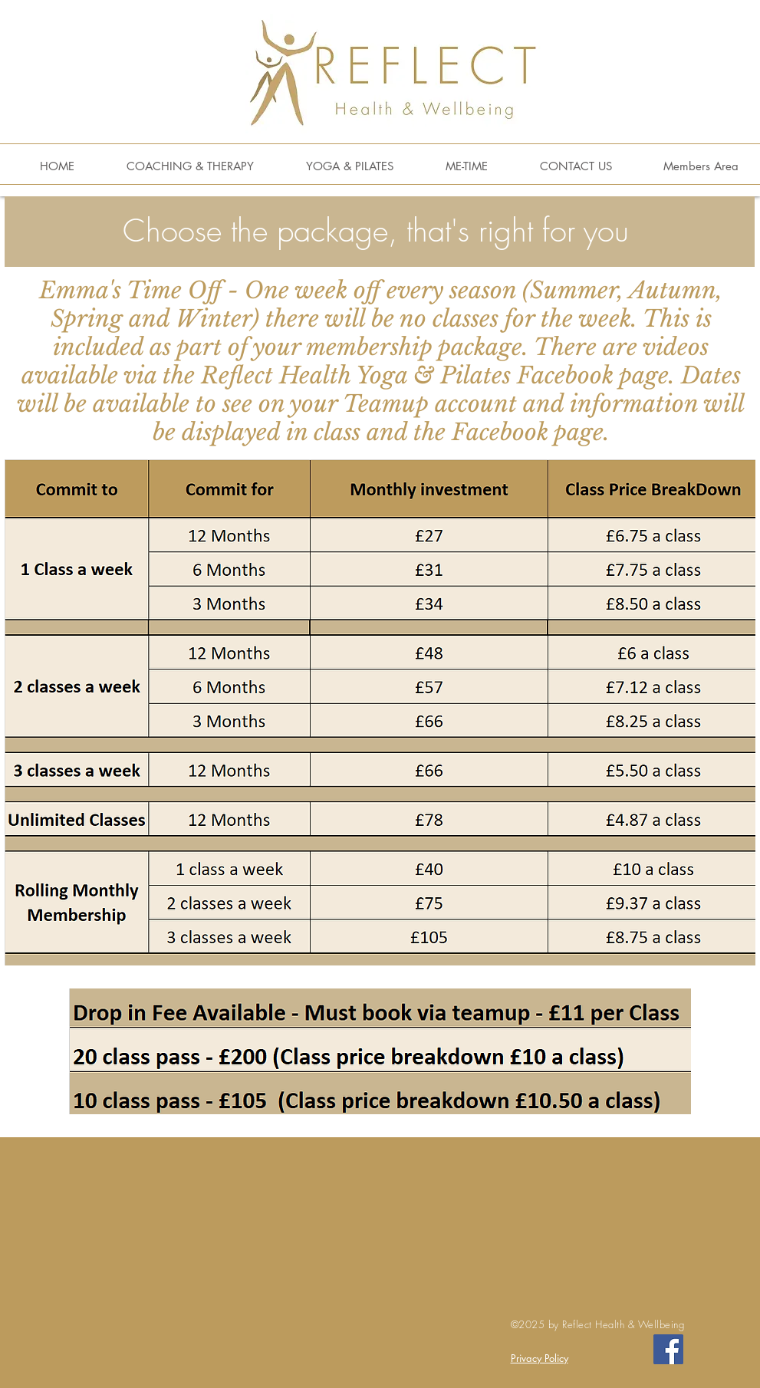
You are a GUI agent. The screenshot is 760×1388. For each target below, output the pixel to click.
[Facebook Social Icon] (668, 1349)
